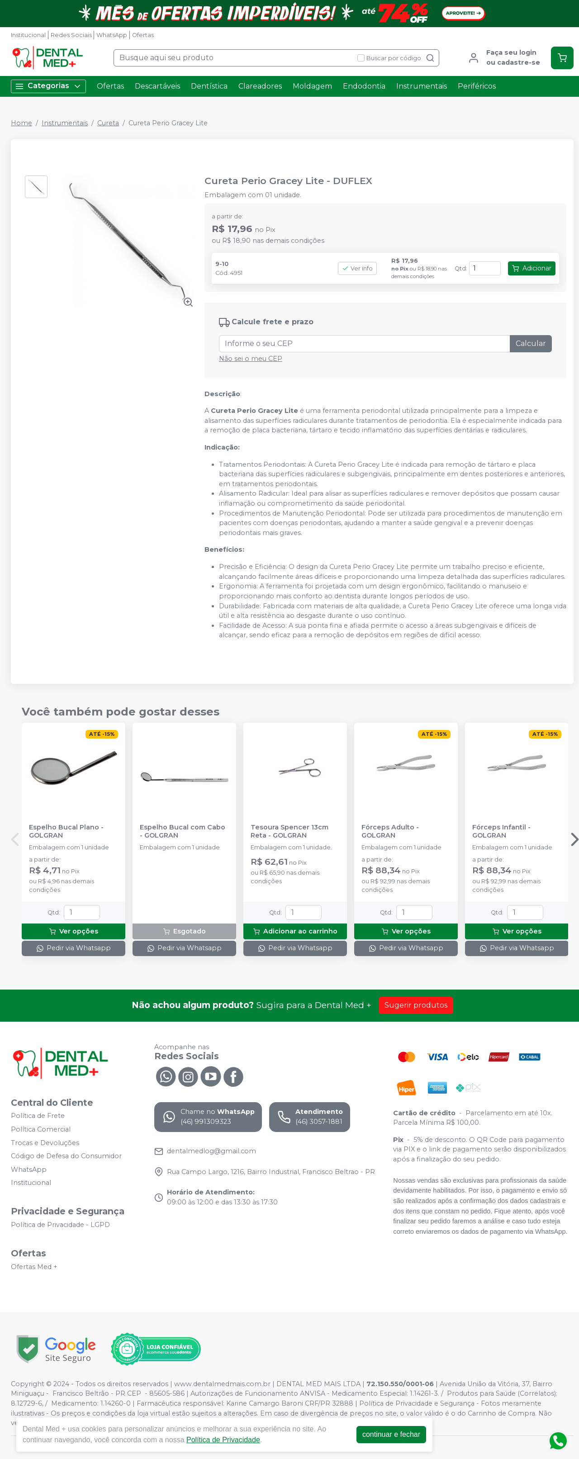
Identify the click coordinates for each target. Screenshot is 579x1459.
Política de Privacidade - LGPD (60, 1225)
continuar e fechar (391, 1434)
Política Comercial (41, 1129)
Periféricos (477, 86)
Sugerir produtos (415, 1005)
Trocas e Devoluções (45, 1143)
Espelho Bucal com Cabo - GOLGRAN (182, 831)
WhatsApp (111, 35)
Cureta (108, 123)
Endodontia (364, 86)
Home (21, 123)
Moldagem (312, 86)
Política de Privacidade (223, 1440)
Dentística (209, 86)
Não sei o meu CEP (250, 359)
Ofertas (143, 35)
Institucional (28, 35)
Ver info (357, 268)
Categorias (48, 86)
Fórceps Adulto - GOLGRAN (390, 831)
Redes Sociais (71, 35)
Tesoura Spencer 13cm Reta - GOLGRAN (289, 831)
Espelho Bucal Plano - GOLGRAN (66, 831)
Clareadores (260, 86)
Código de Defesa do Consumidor (66, 1156)
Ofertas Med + (34, 1267)
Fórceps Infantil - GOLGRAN (501, 831)
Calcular (531, 343)
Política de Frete (38, 1116)
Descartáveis (157, 86)
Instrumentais (421, 86)
